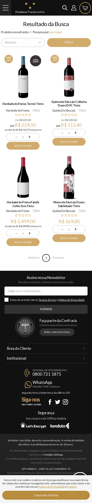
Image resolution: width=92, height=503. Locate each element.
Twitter (57, 402)
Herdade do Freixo (17, 110)
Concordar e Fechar (46, 495)
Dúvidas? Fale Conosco (46, 386)
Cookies (72, 486)
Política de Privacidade (71, 299)
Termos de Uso (47, 299)
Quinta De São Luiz (63, 110)
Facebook (50, 402)
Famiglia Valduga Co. (30, 7)
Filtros (69, 42)
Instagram (65, 402)
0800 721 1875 (46, 374)
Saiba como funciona (57, 331)
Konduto (59, 425)
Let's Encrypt (33, 425)
